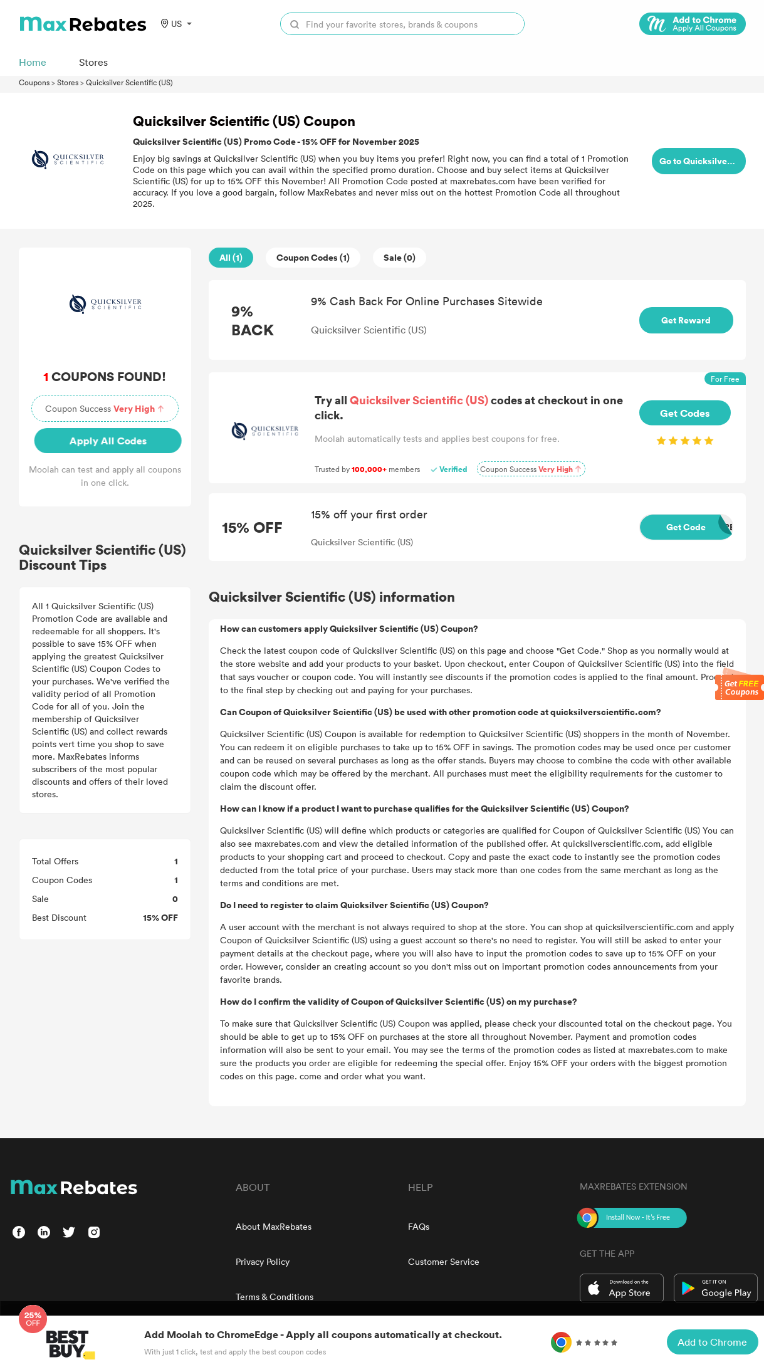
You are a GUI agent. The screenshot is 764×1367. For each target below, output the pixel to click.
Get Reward (686, 320)
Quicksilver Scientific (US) (129, 82)
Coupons (34, 82)
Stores (67, 82)
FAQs (418, 1226)
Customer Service (443, 1261)
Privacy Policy (263, 1261)
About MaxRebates (273, 1226)
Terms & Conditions (274, 1296)
